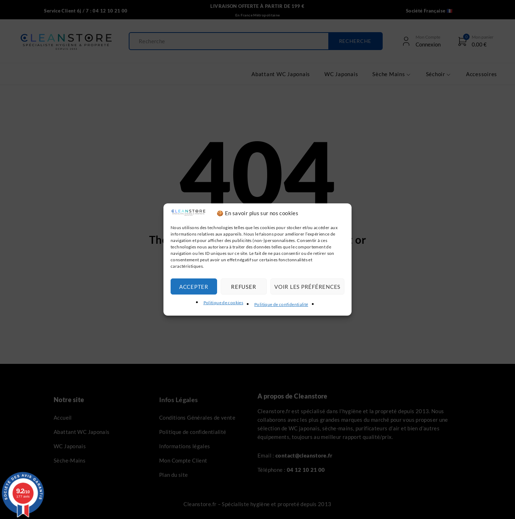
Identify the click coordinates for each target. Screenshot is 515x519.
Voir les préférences (307, 286)
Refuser (243, 286)
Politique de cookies (223, 302)
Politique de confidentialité (281, 304)
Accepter (194, 286)
